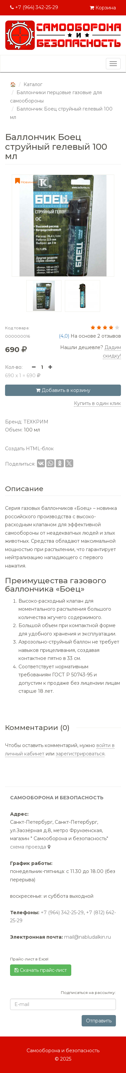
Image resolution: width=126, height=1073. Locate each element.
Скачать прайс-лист (40, 970)
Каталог (33, 84)
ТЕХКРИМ (36, 422)
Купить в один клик (97, 403)
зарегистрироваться (80, 754)
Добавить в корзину (63, 390)
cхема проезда (31, 847)
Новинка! (26, 182)
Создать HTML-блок (29, 449)
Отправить (99, 1021)
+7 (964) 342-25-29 (34, 7)
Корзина (103, 8)
